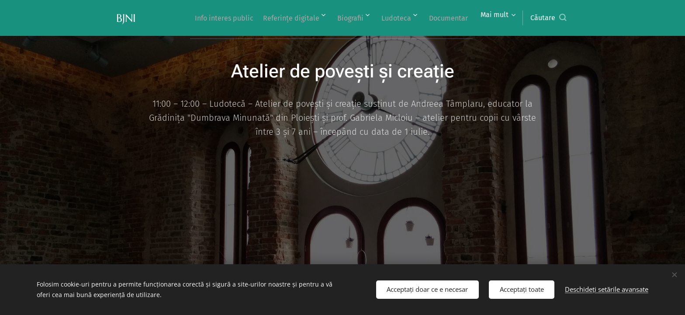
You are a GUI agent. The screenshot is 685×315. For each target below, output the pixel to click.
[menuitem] (203, 18)
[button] (548, 18)
